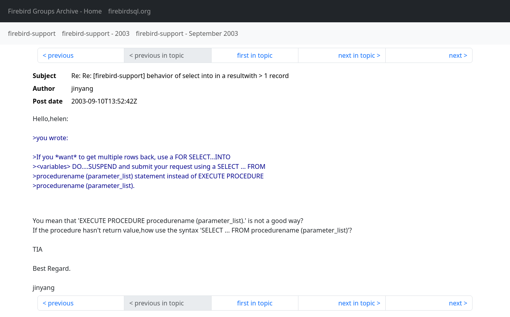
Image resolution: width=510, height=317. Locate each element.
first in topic (255, 55)
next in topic (356, 55)
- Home (55, 11)
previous (60, 55)
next (455, 55)
